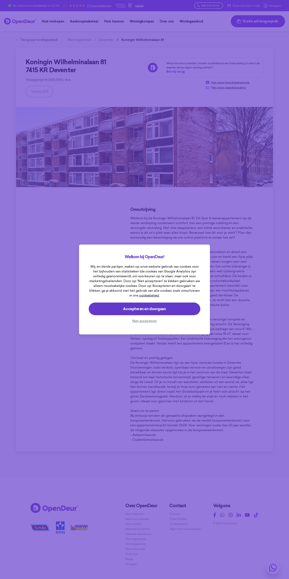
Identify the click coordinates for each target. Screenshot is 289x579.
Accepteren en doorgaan (144, 309)
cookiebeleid (149, 295)
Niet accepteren (144, 321)
